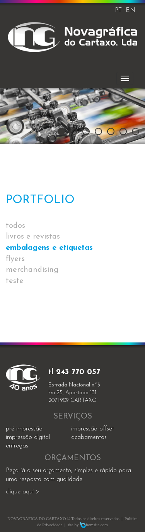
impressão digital (28, 437)
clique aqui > (22, 492)
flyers (15, 259)
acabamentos (89, 437)
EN (130, 10)
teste (15, 281)
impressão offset (92, 429)
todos (15, 226)
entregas (17, 446)
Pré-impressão (24, 429)
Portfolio (40, 200)
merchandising (32, 270)
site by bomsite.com (87, 524)
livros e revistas (33, 237)
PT (118, 10)
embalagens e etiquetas (49, 248)
